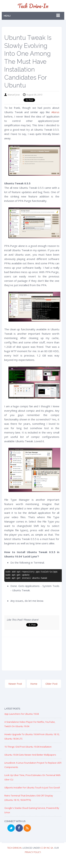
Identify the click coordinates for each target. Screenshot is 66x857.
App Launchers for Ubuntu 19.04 (21, 713)
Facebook (19, 828)
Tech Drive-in (33, 5)
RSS (27, 828)
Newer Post (15, 683)
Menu (7, 15)
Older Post (51, 683)
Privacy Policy (33, 852)
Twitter (11, 828)
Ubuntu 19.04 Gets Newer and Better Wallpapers (30, 754)
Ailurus (55, 112)
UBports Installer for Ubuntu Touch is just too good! (32, 787)
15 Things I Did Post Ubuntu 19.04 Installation (28, 746)
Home (33, 683)
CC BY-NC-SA (46, 847)
